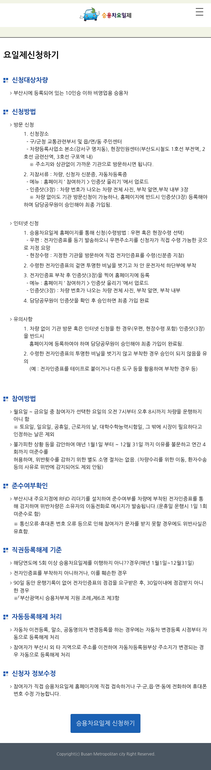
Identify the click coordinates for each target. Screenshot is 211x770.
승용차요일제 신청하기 (105, 723)
